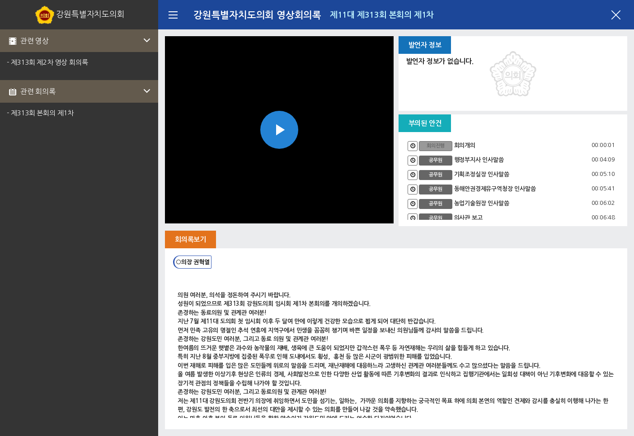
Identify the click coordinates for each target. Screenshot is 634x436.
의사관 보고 (468, 218)
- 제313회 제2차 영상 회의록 (47, 62)
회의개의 (464, 145)
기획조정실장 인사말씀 (481, 174)
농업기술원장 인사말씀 (481, 203)
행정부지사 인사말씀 (479, 160)
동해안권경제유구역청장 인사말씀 (495, 189)
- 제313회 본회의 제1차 (40, 112)
